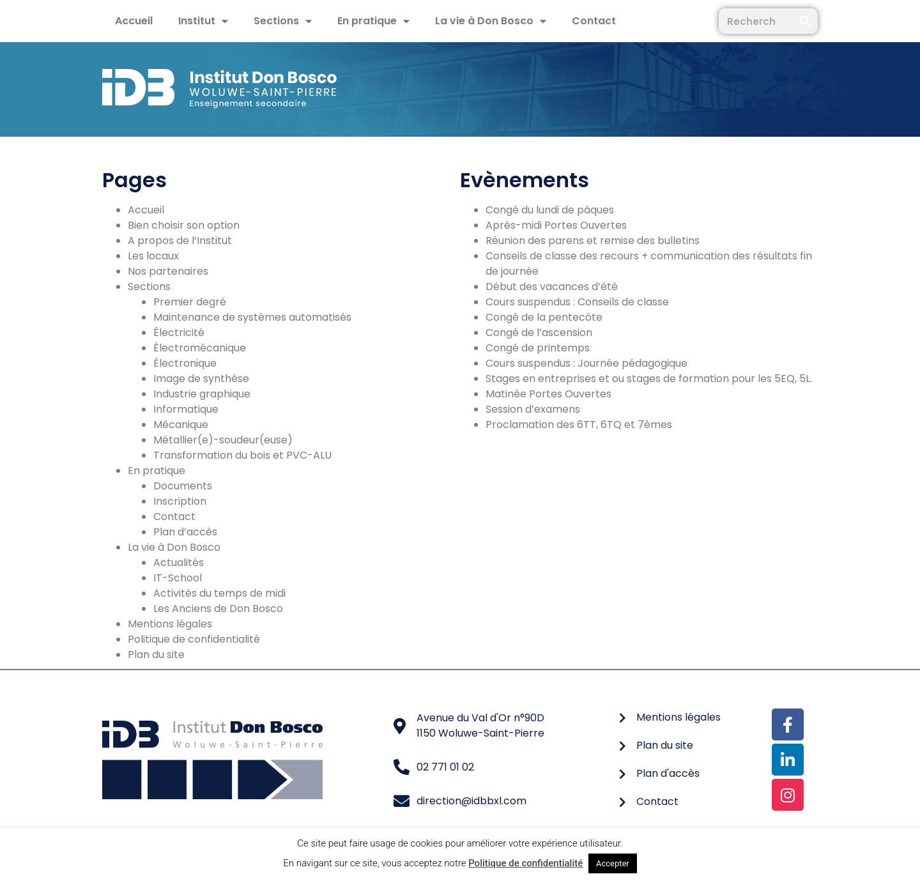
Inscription (179, 501)
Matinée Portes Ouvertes (548, 394)
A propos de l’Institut (180, 240)
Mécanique (180, 424)
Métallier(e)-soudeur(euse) (223, 440)
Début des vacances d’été (552, 286)
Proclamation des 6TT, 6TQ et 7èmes (579, 424)
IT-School (177, 578)
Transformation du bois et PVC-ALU (242, 455)
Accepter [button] (612, 863)
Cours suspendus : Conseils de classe (577, 302)
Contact (594, 20)
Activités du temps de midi (219, 593)
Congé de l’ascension (539, 332)
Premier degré (189, 302)
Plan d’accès (185, 532)
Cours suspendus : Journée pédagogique (586, 363)
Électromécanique (199, 348)
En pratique (373, 21)
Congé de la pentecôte (544, 317)
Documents (182, 486)
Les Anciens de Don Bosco (218, 608)
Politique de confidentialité (194, 639)
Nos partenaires (168, 271)
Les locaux (153, 256)
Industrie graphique (201, 394)
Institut (203, 21)
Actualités (178, 562)
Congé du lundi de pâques (550, 210)
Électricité (178, 332)
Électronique (185, 363)
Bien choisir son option (184, 225)
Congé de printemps (538, 348)
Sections (283, 21)
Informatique (185, 409)
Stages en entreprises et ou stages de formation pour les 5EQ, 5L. (649, 378)
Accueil (134, 20)
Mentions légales (170, 624)
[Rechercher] (805, 21)
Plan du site (156, 654)
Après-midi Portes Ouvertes (556, 225)
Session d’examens (533, 409)
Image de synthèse (201, 378)
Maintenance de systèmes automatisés (252, 317)
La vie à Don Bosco (490, 21)
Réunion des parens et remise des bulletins (593, 240)
